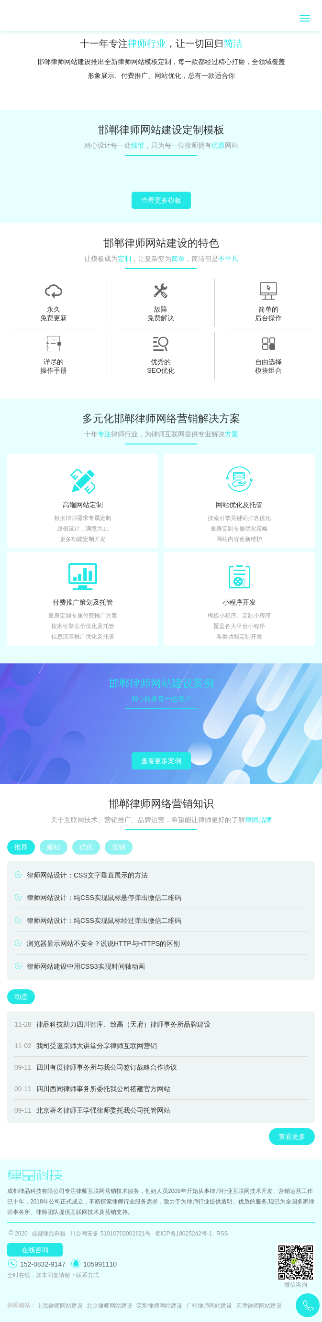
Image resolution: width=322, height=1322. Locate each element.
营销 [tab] (118, 847)
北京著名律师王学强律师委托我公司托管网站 (92, 1110)
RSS (222, 1233)
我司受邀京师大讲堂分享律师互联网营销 (85, 1046)
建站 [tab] (53, 847)
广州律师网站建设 (209, 1305)
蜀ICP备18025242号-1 (183, 1233)
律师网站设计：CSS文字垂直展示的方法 (81, 875)
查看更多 (291, 1136)
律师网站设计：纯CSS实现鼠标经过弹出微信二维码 (97, 920)
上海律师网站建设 (60, 1305)
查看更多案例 (161, 761)
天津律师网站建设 (259, 1305)
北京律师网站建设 (110, 1305)
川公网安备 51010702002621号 (110, 1233)
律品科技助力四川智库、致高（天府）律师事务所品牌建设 (112, 1024)
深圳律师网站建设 (159, 1305)
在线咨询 (35, 1250)
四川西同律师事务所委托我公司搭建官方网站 (92, 1089)
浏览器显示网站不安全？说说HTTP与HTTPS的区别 (97, 943)
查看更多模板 (161, 200)
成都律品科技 (49, 1233)
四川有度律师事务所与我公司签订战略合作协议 (95, 1067)
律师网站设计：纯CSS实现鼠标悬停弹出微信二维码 (97, 897)
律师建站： (20, 1305)
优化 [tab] (86, 847)
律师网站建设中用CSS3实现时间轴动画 (79, 966)
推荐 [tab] (21, 847)
